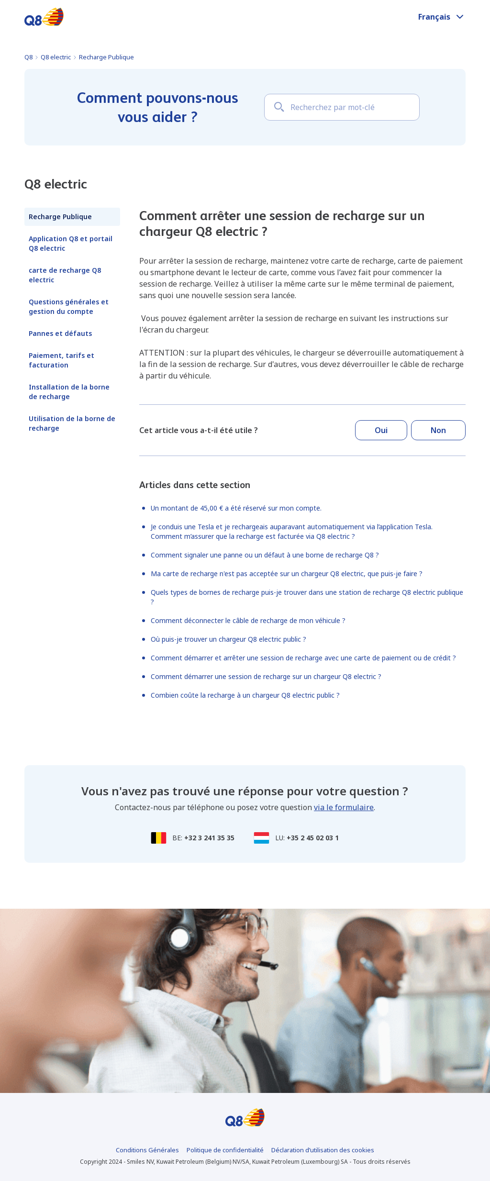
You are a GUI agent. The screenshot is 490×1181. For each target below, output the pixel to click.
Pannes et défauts (60, 333)
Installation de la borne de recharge (69, 391)
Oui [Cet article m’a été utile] (381, 430)
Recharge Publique (106, 57)
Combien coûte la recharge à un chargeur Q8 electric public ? (245, 695)
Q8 (28, 57)
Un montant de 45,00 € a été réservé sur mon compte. (236, 508)
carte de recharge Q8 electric (65, 275)
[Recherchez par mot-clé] (342, 107)
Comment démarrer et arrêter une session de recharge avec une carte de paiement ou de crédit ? (303, 657)
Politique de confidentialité (225, 1150)
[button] (442, 16)
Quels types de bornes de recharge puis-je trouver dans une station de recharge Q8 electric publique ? (307, 597)
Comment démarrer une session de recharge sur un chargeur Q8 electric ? (266, 676)
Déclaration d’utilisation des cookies (322, 1150)
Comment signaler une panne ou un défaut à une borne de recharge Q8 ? (265, 554)
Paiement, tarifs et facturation (61, 360)
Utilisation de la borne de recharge (72, 423)
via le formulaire (344, 807)
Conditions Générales (147, 1150)
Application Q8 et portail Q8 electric (70, 243)
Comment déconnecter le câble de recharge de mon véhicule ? (248, 620)
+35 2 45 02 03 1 (313, 837)
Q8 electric (56, 57)
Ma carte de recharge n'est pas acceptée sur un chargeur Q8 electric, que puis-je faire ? (287, 573)
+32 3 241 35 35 (209, 837)
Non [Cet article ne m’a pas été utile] (438, 430)
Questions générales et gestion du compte (69, 306)
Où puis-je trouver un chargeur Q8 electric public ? (228, 639)
